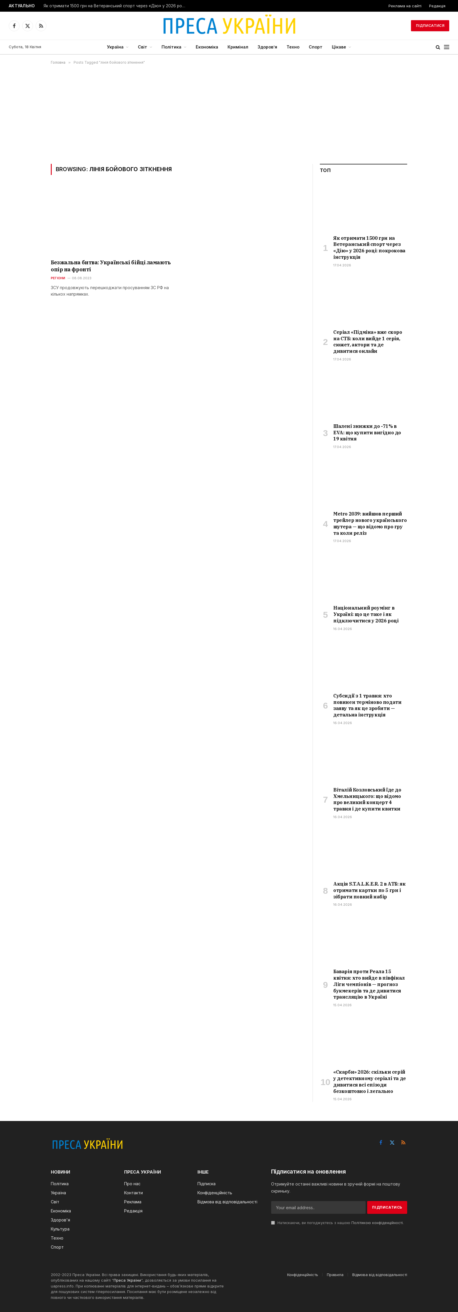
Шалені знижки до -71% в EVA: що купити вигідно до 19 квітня (367, 432)
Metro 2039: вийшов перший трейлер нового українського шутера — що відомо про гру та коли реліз (370, 523)
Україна (115, 46)
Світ (142, 46)
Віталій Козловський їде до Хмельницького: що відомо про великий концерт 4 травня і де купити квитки (367, 799)
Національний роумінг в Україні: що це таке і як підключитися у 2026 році (365, 614)
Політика (171, 46)
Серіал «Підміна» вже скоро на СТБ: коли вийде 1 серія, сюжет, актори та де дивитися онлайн (367, 341)
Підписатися (430, 25)
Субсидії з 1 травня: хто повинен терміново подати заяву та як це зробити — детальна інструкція (367, 705)
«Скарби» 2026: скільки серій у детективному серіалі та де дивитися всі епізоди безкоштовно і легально (369, 1081)
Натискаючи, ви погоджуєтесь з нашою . (337, 1223)
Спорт (315, 46)
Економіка (207, 46)
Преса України (127, 1280)
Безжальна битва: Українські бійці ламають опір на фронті (111, 266)
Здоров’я (267, 46)
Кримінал (238, 46)
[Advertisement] (229, 114)
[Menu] (446, 47)
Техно (293, 46)
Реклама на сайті (404, 6)
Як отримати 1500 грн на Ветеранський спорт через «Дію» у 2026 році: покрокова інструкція (117, 6)
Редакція (437, 6)
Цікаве (339, 46)
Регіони (58, 278)
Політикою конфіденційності (377, 1223)
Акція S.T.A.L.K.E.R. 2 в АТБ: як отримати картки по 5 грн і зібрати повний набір (369, 890)
